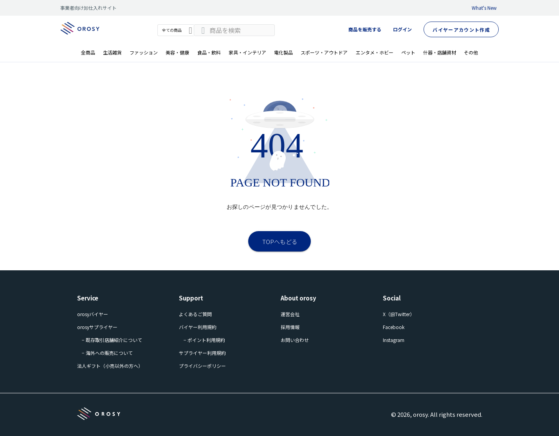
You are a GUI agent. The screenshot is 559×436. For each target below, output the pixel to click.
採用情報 (290, 327)
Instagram (393, 339)
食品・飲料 (209, 52)
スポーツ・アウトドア (324, 52)
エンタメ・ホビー (374, 52)
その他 (471, 52)
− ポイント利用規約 (204, 339)
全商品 (88, 52)
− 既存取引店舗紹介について (112, 339)
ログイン (402, 29)
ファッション (144, 52)
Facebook (393, 327)
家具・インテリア (247, 52)
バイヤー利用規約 (197, 327)
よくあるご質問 (195, 314)
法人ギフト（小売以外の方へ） (110, 365)
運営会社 (290, 314)
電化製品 (283, 52)
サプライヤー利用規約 (202, 352)
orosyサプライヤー (97, 327)
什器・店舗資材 (439, 52)
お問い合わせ (295, 339)
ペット (408, 52)
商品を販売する (364, 29)
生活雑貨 (112, 52)
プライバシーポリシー (202, 365)
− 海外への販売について (107, 352)
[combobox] (234, 30)
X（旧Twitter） (399, 314)
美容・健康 (177, 52)
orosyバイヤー (92, 314)
